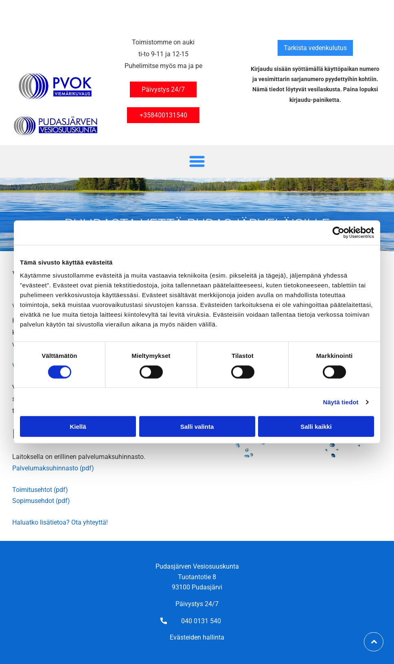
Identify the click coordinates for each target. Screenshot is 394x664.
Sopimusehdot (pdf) (41, 501)
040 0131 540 (201, 621)
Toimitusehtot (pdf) (40, 490)
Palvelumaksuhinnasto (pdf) (53, 468)
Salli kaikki (316, 426)
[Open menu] (197, 161)
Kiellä (78, 426)
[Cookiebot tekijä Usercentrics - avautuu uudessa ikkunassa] (338, 233)
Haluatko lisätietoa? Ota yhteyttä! (60, 522)
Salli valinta (197, 426)
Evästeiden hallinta (197, 637)
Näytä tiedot (341, 401)
